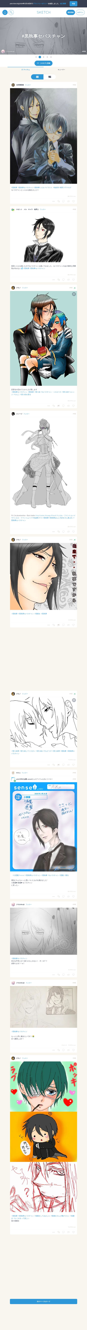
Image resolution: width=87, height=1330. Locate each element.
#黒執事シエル (39, 187)
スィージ (19, 414)
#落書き (37, 614)
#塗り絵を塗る (25, 394)
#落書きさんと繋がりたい (60, 1216)
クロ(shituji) (20, 904)
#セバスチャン (53, 875)
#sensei (21, 875)
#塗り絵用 (15, 751)
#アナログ (67, 187)
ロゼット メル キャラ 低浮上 (27, 209)
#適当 (66, 875)
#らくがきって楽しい (21, 1218)
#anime (42, 515)
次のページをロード (43, 1301)
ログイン (80, 12)
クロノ (18, 288)
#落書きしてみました (42, 1216)
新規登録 (71, 12)
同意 (73, 4)
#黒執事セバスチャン (25, 187)
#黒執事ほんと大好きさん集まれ (61, 518)
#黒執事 (14, 187)
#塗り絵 (37, 392)
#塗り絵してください (27, 751)
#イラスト (48, 187)
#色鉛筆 (56, 187)
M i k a (18, 773)
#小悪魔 (16, 875)
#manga (48, 515)
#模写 (61, 187)
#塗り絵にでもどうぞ (44, 751)
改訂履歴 (63, 3)
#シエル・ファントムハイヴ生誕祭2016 (27, 518)
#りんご (16, 394)
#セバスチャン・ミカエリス (51, 392)
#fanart (53, 515)
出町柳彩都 (20, 85)
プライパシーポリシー (40, 3)
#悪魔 (61, 875)
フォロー (28, 85)
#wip (37, 515)
